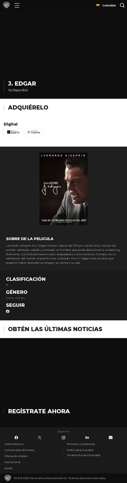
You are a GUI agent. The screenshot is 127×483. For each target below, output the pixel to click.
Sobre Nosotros (14, 443)
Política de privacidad (80, 450)
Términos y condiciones (81, 443)
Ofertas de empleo (16, 456)
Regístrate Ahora (39, 411)
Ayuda (8, 468)
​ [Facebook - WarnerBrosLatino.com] (16, 437)
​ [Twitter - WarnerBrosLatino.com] (40, 437)
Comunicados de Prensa (19, 450)
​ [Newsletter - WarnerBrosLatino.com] (110, 437)
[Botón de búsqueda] (122, 5)
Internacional (12, 462)
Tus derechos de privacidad (83, 455)
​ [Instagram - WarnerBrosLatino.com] (63, 437)
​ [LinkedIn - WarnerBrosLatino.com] (87, 437)
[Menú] (17, 5)
